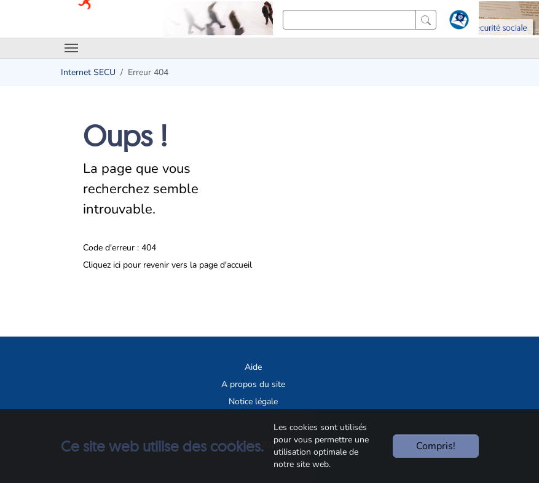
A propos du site (253, 384)
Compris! (435, 446)
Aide (253, 367)
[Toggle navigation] (71, 48)
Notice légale (253, 401)
